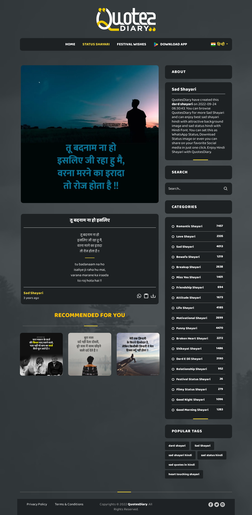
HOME (70, 44)
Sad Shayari (33, 293)
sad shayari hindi (180, 455)
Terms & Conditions (69, 504)
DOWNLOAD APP (170, 44)
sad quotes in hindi (182, 464)
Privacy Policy (37, 504)
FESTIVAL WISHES (131, 44)
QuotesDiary (137, 504)
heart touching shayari (184, 474)
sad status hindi (212, 455)
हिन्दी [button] (218, 44)
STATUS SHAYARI (96, 44)
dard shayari (177, 445)
